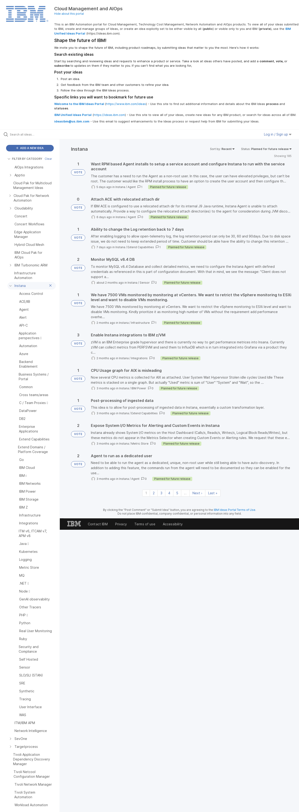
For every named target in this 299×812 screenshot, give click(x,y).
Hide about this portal (69, 13)
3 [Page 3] (161, 493)
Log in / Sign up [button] (278, 134)
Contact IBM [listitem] (98, 524)
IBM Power (138, 388)
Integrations (139, 358)
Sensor (145, 282)
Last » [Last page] (212, 493)
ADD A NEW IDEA (30, 148)
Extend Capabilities (141, 247)
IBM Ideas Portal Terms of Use (234, 510)
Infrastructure (140, 322)
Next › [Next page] (197, 493)
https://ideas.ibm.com (109, 115)
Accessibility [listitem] (173, 524)
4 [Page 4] (169, 493)
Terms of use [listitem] (144, 524)
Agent (132, 187)
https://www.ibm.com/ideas (126, 104)
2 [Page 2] (154, 493)
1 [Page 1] (146, 493)
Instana (120, 187)
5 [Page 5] (177, 493)
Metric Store (140, 443)
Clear (48, 158)
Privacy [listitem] (121, 524)
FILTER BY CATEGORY (24, 158)
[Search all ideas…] (36, 134)
